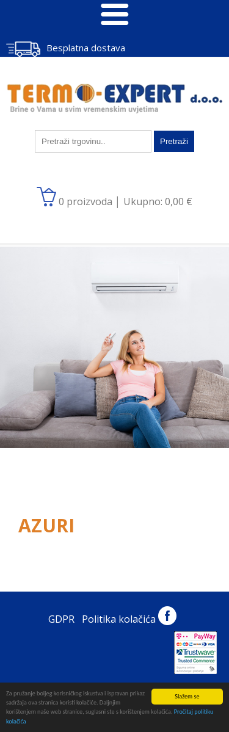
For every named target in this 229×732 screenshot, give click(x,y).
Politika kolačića (119, 619)
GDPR (61, 619)
